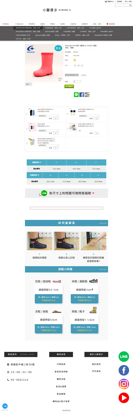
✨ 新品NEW (18, 24)
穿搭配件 (85, 24)
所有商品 (6, 24)
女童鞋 (62, 24)
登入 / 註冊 (128, 1)
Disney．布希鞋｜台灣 (62, 35)
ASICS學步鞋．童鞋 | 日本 (75, 28)
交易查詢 (119, 1)
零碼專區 (32, 24)
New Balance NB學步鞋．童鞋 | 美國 (28, 31)
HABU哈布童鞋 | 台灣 (23, 35)
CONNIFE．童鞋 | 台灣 (87, 31)
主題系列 (73, 24)
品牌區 (42, 24)
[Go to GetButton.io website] (5, 410)
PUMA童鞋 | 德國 (69, 31)
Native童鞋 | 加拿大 (106, 31)
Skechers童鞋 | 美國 (51, 31)
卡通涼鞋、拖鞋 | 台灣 (82, 35)
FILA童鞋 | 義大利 (95, 28)
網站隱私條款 (66, 410)
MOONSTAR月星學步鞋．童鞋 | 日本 (28, 28)
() (109, 1)
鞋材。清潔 (97, 24)
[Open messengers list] (5, 406)
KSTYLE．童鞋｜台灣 (23, 39)
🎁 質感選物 (110, 24)
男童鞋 (52, 24)
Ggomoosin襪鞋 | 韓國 (42, 35)
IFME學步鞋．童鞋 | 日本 (53, 28)
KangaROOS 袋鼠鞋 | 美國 (103, 35)
